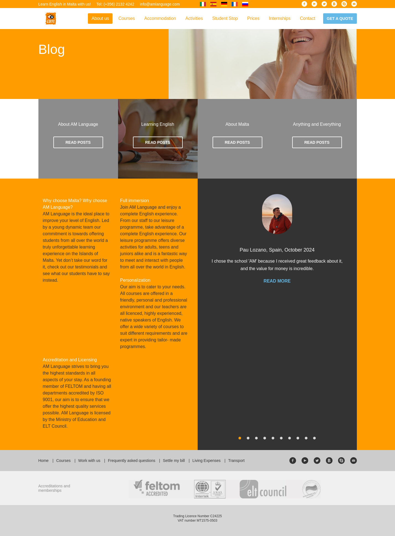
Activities (194, 18)
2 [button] (248, 438)
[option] (277, 244)
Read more (277, 281)
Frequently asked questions (131, 460)
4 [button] (265, 438)
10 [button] (314, 438)
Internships (280, 18)
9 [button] (306, 438)
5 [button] (273, 438)
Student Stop (225, 18)
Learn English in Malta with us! (64, 4)
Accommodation (160, 18)
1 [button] (240, 438)
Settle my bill (174, 460)
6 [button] (281, 438)
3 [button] (256, 438)
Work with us (89, 460)
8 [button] (298, 438)
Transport (236, 460)
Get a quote (340, 18)
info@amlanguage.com (160, 4)
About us (100, 18)
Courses (126, 18)
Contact (307, 18)
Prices (253, 18)
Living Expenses (206, 460)
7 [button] (289, 438)
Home (43, 460)
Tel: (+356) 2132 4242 (115, 4)
